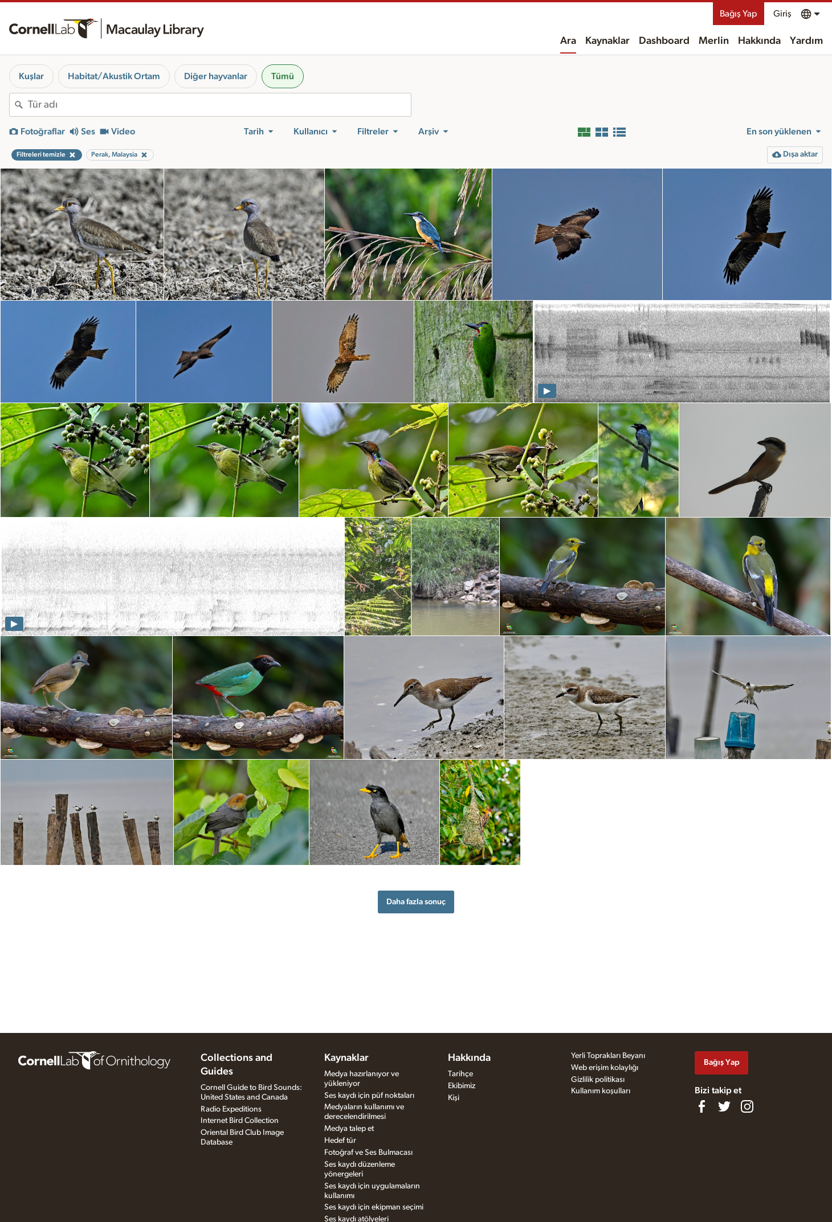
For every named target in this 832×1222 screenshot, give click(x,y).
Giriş (782, 13)
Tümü (282, 76)
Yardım (806, 41)
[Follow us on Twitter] (724, 1106)
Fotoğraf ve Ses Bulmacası (368, 1153)
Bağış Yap (738, 13)
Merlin (714, 41)
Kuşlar (31, 76)
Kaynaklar (607, 41)
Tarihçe (460, 1074)
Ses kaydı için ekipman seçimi (373, 1207)
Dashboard (664, 41)
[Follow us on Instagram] (747, 1106)
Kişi (453, 1098)
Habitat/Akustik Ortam (114, 76)
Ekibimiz (461, 1086)
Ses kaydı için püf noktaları (369, 1096)
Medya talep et (349, 1129)
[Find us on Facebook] (701, 1106)
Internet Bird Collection (240, 1121)
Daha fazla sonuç (416, 901)
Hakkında (759, 41)
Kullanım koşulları (600, 1091)
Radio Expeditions (231, 1109)
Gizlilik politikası (598, 1080)
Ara (568, 41)
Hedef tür (340, 1141)
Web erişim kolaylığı (604, 1068)
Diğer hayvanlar (215, 76)
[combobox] (219, 104)
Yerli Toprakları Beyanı (608, 1056)
